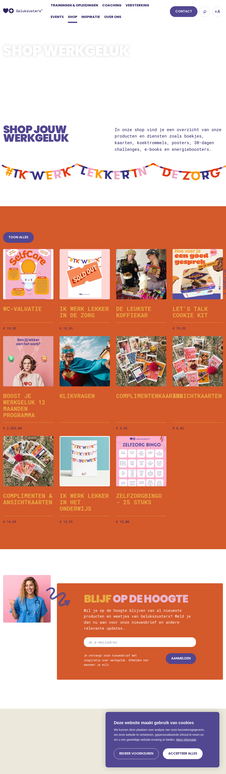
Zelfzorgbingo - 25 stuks (139, 499)
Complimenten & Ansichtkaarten (27, 499)
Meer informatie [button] (186, 739)
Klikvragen (77, 396)
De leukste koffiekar (133, 312)
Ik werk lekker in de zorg (84, 312)
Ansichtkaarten (197, 396)
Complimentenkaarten (149, 396)
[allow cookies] (183, 753)
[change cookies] (136, 753)
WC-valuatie (22, 309)
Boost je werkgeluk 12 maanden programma (24, 405)
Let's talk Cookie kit (190, 312)
